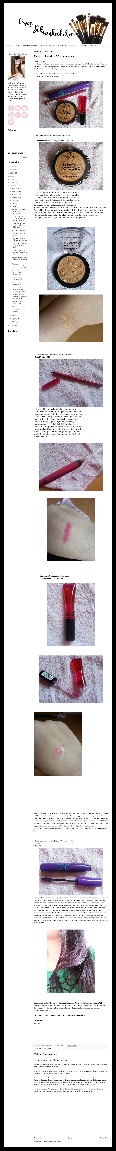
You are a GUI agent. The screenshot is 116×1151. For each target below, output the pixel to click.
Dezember (15, 188)
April (14, 318)
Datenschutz (93, 45)
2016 (12, 176)
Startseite (9, 45)
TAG (13, 307)
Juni (13, 207)
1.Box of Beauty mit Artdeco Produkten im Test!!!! (19, 252)
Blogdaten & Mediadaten (30, 45)
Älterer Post (104, 1138)
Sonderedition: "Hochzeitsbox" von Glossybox (19, 273)
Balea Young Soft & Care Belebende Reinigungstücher (18, 289)
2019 (12, 167)
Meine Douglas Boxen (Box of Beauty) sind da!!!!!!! (19, 259)
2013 (12, 185)
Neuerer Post (38, 1138)
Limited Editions (61, 45)
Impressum (84, 45)
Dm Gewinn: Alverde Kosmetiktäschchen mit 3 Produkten (19, 218)
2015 (12, 179)
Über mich (17, 45)
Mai (13, 315)
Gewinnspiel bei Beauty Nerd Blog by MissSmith (19, 225)
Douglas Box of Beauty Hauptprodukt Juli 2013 (19, 245)
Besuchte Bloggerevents (47, 45)
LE (45, 1048)
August (14, 200)
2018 (12, 170)
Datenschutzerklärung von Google (59, 1073)
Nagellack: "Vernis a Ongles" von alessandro (18, 211)
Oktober (15, 194)
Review (49, 1048)
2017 (12, 173)
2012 (12, 326)
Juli (13, 203)
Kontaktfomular (73, 45)
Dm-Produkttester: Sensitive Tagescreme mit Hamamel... (19, 296)
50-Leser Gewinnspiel (19, 230)
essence (41, 1048)
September (15, 197)
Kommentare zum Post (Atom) (51, 1142)
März (14, 322)
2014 (12, 182)
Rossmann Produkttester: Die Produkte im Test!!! (19, 266)
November (15, 191)
